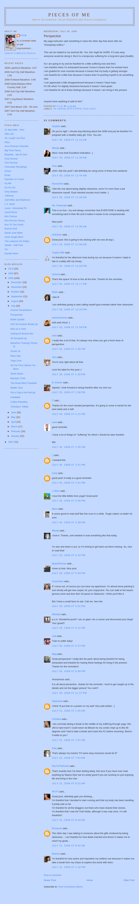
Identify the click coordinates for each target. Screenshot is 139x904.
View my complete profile (20, 53)
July (13, 305)
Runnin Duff (11, 228)
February (16, 431)
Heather (56, 126)
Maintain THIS (17, 378)
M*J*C (55, 791)
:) (52, 455)
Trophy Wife (58, 252)
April (13, 421)
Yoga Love (15, 360)
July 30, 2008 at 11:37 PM (69, 693)
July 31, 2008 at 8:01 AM (68, 783)
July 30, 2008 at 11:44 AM (69, 175)
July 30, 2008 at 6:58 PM (68, 671)
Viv (6, 249)
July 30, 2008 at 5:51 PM (68, 606)
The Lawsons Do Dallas (17, 241)
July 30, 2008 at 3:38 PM (68, 522)
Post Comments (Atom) (70, 886)
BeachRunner (59, 563)
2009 (11, 273)
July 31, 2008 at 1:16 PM (68, 867)
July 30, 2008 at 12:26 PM (69, 309)
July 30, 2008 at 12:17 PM (69, 284)
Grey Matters (11, 191)
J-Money (9, 195)
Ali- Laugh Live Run (15, 138)
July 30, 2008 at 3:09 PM (68, 500)
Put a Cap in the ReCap (22, 392)
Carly (54, 473)
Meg (54, 654)
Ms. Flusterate (59, 205)
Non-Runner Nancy (15, 220)
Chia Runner (11, 158)
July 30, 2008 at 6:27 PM (68, 645)
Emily (7, 175)
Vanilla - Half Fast (14, 245)
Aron (54, 166)
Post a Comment (52, 875)
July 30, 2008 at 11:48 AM (69, 226)
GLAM (8, 183)
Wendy (55, 148)
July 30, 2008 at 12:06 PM (69, 266)
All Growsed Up (18, 338)
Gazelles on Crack (14, 179)
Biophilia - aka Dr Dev (16, 154)
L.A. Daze (10, 204)
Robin (55, 292)
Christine (56, 719)
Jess (54, 335)
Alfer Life (9, 133)
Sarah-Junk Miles (14, 232)
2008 (11, 278)
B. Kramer (57, 382)
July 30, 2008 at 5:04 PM (68, 573)
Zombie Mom (11, 253)
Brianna (56, 853)
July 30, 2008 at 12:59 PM (69, 327)
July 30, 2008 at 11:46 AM (69, 197)
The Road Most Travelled (23, 383)
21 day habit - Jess (14, 129)
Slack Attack (16, 373)
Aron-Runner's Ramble (16, 146)
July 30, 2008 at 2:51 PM (68, 464)
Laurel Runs (11, 212)
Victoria (56, 274)
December (17, 282)
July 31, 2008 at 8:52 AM (68, 845)
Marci (55, 508)
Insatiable (15, 397)
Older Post (128, 880)
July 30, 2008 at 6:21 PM (68, 628)
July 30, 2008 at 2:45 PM (68, 447)
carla (54, 422)
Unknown (57, 234)
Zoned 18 (15, 351)
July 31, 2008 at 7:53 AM (68, 757)
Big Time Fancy (13, 150)
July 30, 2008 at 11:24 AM (69, 139)
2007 (11, 442)
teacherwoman (59, 317)
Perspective (16, 314)
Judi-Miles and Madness (17, 199)
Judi (54, 636)
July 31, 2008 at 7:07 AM (68, 740)
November (17, 287)
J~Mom (56, 491)
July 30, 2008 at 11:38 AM (69, 157)
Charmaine (58, 581)
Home (90, 880)
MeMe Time (16, 387)
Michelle (56, 614)
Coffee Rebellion (19, 402)
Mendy (55, 530)
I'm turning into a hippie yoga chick (74, 109)
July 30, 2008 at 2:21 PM (68, 414)
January (15, 436)
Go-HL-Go (10, 187)
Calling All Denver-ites (21, 333)
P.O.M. (23, 35)
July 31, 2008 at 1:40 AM (68, 710)
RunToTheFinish (60, 766)
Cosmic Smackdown (21, 310)
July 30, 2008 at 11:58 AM (69, 244)
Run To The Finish (14, 224)
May (13, 417)
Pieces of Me (69, 14)
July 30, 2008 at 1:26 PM (68, 349)
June (14, 412)
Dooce (8, 171)
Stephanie (57, 701)
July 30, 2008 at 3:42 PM (68, 555)
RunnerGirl (57, 183)
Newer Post (50, 880)
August (15, 301)
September (17, 296)
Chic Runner (11, 162)
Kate (54, 748)
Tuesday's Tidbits (19, 406)
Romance (57, 828)
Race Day (15, 355)
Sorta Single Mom (14, 237)
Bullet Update (17, 319)
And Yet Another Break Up (24, 324)
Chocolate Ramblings (16, 166)
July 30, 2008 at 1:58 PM (68, 392)
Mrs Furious (11, 216)
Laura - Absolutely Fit (16, 208)
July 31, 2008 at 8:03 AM (68, 820)
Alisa (7, 142)
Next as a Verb (18, 328)
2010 (11, 268)
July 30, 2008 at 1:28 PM (68, 374)
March (14, 426)
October (15, 291)
